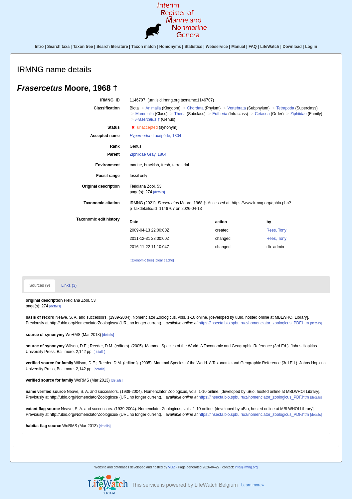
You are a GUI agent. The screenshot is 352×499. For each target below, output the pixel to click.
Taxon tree (83, 46)
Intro (39, 46)
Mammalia (144, 113)
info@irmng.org (246, 467)
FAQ (253, 46)
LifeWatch (269, 46)
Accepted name (105, 135)
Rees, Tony (276, 230)
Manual (238, 46)
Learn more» (252, 485)
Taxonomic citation (101, 203)
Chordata (195, 108)
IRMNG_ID (110, 100)
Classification (107, 108)
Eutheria (219, 113)
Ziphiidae (298, 113)
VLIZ (171, 467)
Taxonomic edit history (97, 219)
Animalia (153, 108)
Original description (100, 186)
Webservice (217, 46)
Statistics (193, 46)
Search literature (112, 46)
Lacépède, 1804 (155, 135)
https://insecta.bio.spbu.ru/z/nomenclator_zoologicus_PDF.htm (254, 323)
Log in (311, 46)
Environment (107, 165)
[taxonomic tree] (142, 260)
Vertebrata (237, 108)
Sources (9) (39, 285)
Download (292, 46)
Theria (180, 113)
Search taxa (58, 46)
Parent (113, 154)
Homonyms (170, 46)
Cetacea (262, 113)
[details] (159, 192)
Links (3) (69, 285)
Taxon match (143, 46)
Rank (114, 146)
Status (113, 127)
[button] (133, 127)
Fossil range (108, 175)
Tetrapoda (285, 108)
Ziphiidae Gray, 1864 (148, 154)
